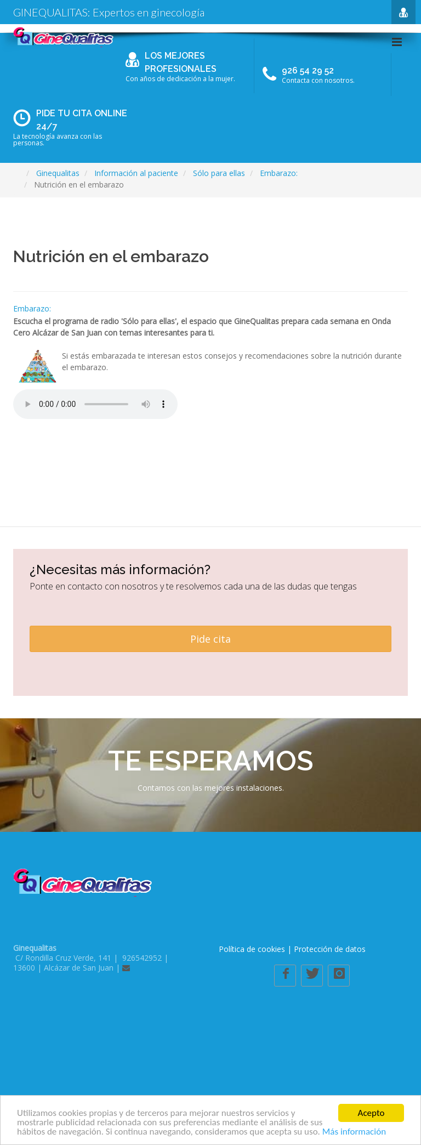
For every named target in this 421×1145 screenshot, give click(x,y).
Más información (354, 1132)
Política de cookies (252, 949)
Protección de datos (330, 949)
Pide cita (210, 638)
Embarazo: (32, 308)
